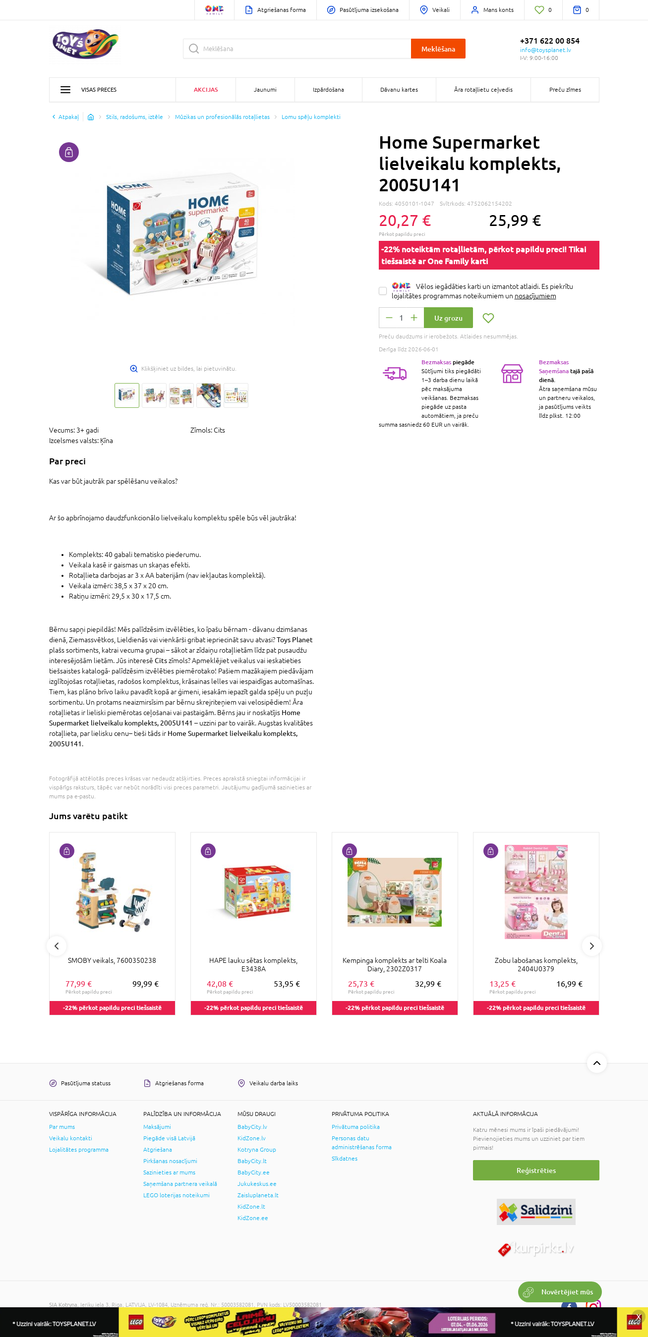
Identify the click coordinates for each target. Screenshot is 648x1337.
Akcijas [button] (206, 89)
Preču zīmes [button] (565, 89)
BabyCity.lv (252, 1126)
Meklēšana (438, 49)
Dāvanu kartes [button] (399, 89)
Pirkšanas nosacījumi (170, 1161)
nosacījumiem (535, 296)
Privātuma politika (356, 1126)
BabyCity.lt (252, 1161)
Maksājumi (157, 1126)
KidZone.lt (251, 1206)
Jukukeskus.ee (257, 1183)
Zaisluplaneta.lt (258, 1195)
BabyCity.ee (253, 1172)
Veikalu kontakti (70, 1138)
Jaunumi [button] (265, 89)
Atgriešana (157, 1149)
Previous (56, 946)
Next (592, 946)
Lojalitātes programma (79, 1149)
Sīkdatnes (344, 1158)
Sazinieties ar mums (169, 1172)
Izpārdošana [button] (328, 89)
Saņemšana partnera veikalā (180, 1183)
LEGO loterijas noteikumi (176, 1195)
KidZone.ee (252, 1218)
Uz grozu (448, 318)
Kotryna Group (256, 1149)
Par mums (62, 1126)
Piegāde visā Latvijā (169, 1138)
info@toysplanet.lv (545, 50)
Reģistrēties (536, 1170)
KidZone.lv (251, 1138)
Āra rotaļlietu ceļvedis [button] (483, 89)
